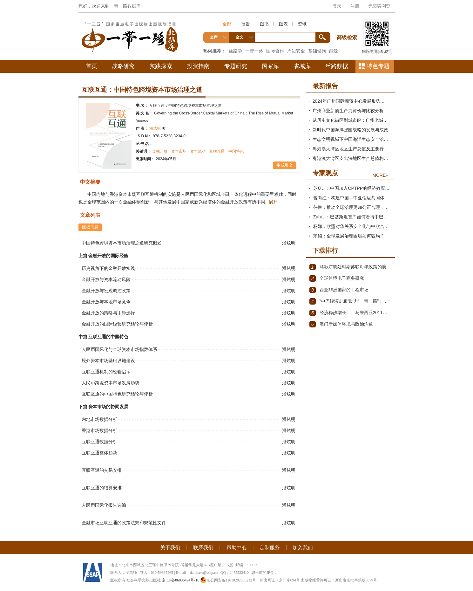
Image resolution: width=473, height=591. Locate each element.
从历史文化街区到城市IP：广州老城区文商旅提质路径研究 (352, 120)
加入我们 (303, 547)
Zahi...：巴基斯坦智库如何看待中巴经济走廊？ (352, 216)
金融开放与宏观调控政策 (106, 290)
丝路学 (235, 50)
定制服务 (270, 547)
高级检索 (348, 25)
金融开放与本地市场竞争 (106, 301)
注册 (354, 6)
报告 (245, 23)
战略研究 (123, 66)
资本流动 (198, 151)
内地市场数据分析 (99, 419)
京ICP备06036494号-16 (180, 580)
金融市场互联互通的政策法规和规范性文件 (124, 522)
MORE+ (380, 175)
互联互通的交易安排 (102, 470)
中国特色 (236, 151)
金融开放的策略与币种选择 (108, 312)
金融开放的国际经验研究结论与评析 (117, 323)
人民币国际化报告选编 (104, 505)
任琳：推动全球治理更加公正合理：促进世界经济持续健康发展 (352, 207)
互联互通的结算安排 (102, 487)
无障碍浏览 (379, 6)
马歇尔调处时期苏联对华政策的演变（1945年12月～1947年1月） (350, 267)
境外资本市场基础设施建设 (108, 360)
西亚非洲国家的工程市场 (338, 290)
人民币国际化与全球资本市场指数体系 (119, 349)
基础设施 (317, 50)
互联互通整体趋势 (99, 452)
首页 (91, 66)
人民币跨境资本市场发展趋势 (110, 382)
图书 (264, 23)
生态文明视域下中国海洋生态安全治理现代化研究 (352, 139)
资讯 (302, 23)
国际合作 (275, 50)
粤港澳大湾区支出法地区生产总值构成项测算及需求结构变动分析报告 (352, 158)
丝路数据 (336, 66)
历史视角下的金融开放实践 (108, 268)
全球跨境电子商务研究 (336, 278)
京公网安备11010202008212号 (228, 580)
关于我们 (170, 547)
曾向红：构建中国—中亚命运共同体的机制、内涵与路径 (352, 197)
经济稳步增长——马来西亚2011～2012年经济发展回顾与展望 (350, 313)
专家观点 (325, 172)
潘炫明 (157, 128)
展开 (273, 201)
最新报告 (325, 85)
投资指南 (198, 66)
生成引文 (284, 165)
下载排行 (325, 250)
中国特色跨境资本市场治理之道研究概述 (122, 242)
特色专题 (378, 66)
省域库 (302, 66)
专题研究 (235, 66)
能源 (333, 50)
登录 (337, 6)
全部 (226, 23)
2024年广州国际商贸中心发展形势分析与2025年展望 (352, 101)
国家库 (270, 66)
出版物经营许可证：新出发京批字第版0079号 (339, 580)
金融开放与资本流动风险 (106, 279)
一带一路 (254, 50)
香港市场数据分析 (99, 430)
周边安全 (296, 50)
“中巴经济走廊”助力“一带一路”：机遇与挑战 (350, 301)
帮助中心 (236, 547)
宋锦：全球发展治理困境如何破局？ (348, 235)
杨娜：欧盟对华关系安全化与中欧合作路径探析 (352, 226)
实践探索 (160, 66)
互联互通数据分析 (99, 441)
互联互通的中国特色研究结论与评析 (117, 393)
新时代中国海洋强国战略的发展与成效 (350, 129)
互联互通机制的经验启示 (106, 371)
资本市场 (178, 151)
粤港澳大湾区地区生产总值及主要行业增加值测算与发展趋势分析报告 (352, 148)
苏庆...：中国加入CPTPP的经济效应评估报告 (352, 188)
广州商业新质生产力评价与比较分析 (348, 110)
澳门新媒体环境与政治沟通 (341, 324)
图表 (283, 23)
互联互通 (217, 151)
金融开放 (159, 151)
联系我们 (203, 547)
